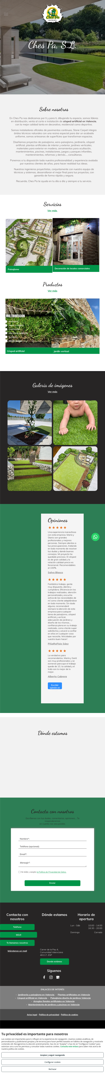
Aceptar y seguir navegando (52, 1055)
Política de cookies (69, 1014)
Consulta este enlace (69, 1046)
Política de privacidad (49, 1014)
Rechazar (52, 1069)
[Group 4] (57, 528)
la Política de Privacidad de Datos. (51, 872)
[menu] (6, 14)
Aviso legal (32, 1014)
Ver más (52, 210)
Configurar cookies (53, 1062)
